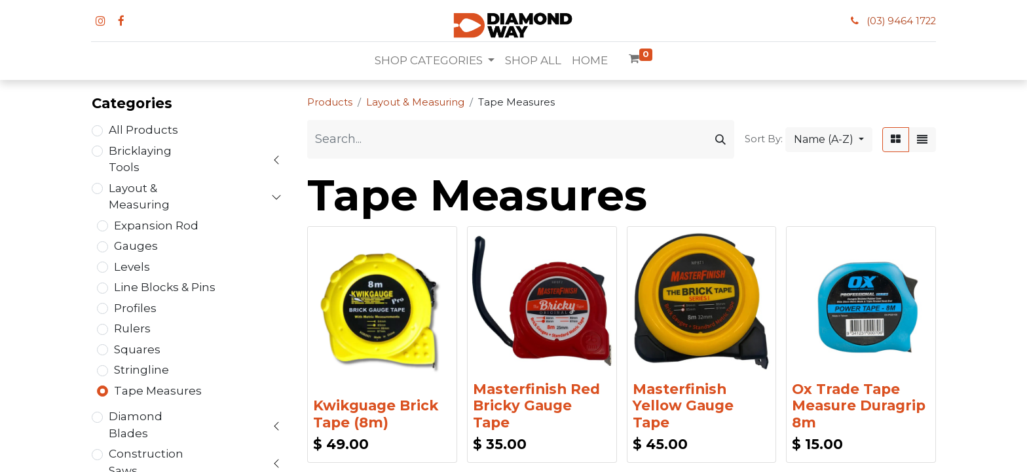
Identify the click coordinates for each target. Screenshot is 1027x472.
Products (329, 102)
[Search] (720, 139)
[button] (828, 139)
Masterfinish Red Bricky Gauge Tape (536, 405)
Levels (132, 266)
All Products (143, 129)
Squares (137, 349)
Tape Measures (158, 390)
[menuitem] (533, 61)
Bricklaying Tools (140, 159)
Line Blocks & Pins (164, 287)
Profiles (135, 308)
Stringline (141, 369)
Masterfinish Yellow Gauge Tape (683, 405)
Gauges (136, 245)
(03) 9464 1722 (901, 21)
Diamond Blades (135, 425)
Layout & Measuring (139, 197)
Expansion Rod (156, 225)
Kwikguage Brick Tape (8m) (375, 414)
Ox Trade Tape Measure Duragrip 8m (858, 405)
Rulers (132, 328)
